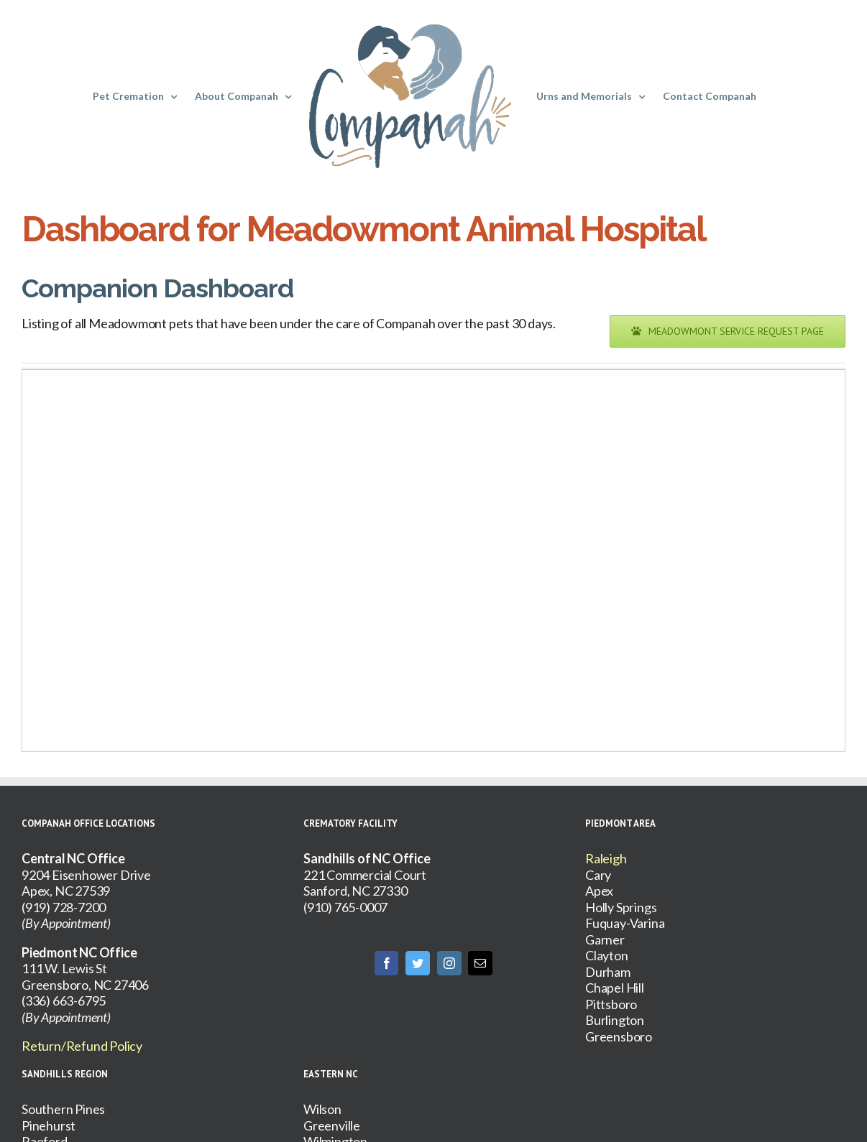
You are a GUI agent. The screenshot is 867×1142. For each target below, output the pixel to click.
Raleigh (606, 858)
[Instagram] (449, 963)
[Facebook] (387, 963)
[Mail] (480, 963)
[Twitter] (417, 963)
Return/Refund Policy (82, 1046)
